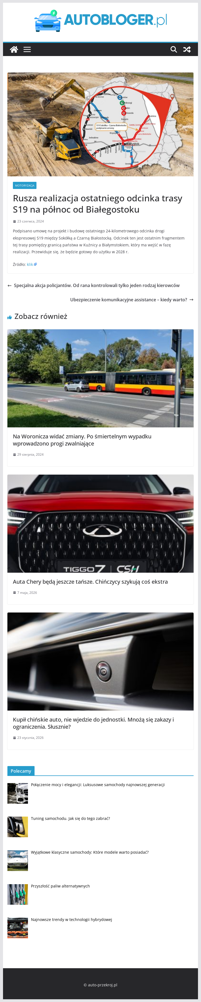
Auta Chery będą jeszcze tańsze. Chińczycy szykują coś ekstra (90, 581)
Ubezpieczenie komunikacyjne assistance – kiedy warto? (132, 300)
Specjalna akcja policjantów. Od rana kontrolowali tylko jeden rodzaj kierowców (93, 285)
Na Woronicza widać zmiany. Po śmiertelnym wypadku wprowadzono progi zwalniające (82, 440)
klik (30, 264)
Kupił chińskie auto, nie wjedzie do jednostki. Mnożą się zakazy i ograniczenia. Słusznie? (93, 723)
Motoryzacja (24, 185)
